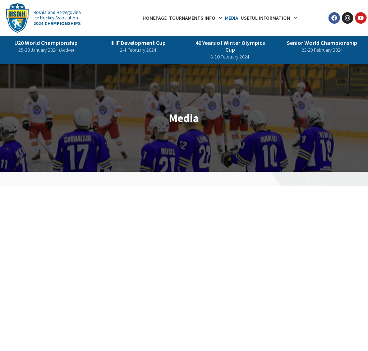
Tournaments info (195, 18)
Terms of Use (55, 333)
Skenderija (203, 250)
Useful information (269, 18)
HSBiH (94, 333)
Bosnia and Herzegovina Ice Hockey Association (57, 17)
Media (231, 18)
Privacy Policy (21, 333)
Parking (265, 250)
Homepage (155, 18)
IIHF (79, 333)
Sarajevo (177, 250)
